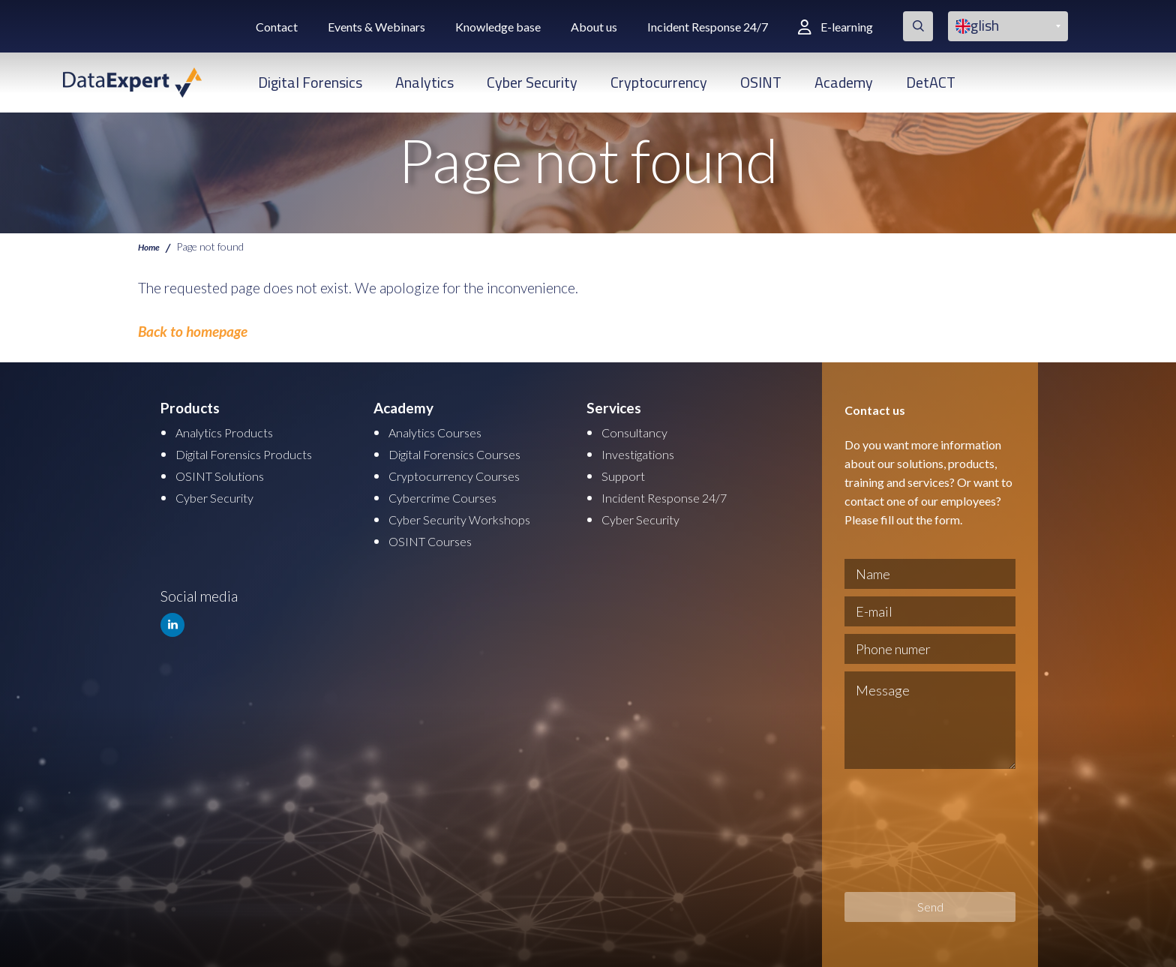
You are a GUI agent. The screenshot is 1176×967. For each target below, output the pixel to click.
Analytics (424, 82)
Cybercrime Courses (451, 494)
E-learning (835, 27)
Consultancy (640, 431)
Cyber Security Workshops (471, 515)
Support (626, 473)
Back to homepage (193, 331)
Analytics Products (233, 431)
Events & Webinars (376, 27)
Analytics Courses (443, 431)
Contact (277, 27)
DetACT (931, 82)
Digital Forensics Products (257, 452)
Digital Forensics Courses (466, 452)
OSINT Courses (436, 536)
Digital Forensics (310, 82)
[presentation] (906, 830)
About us (594, 27)
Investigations (644, 452)
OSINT (761, 82)
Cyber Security (532, 82)
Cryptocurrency (658, 82)
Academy (843, 82)
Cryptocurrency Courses (463, 473)
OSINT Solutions (227, 473)
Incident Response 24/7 (707, 27)
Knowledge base (498, 27)
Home (151, 246)
